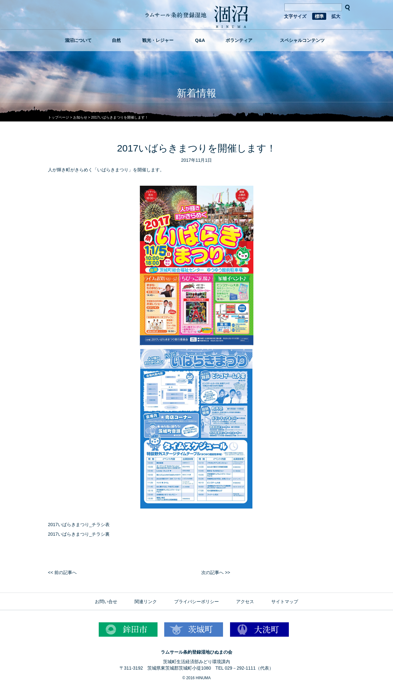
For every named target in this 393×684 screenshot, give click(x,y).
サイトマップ (284, 601)
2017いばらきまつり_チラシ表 (79, 524)
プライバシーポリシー (196, 601)
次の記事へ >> (215, 572)
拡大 (335, 16)
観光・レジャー (157, 40)
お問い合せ (106, 601)
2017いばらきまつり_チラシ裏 (79, 534)
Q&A (200, 40)
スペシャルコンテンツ (302, 40)
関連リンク (146, 601)
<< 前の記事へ (62, 572)
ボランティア (239, 40)
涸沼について (78, 40)
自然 (116, 40)
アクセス (245, 601)
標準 (319, 16)
